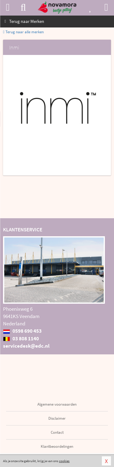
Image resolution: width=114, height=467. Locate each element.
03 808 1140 (21, 338)
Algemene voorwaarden (57, 404)
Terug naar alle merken (23, 31)
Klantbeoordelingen (57, 446)
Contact (57, 432)
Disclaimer (57, 418)
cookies (64, 461)
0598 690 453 (22, 331)
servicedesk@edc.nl (26, 345)
